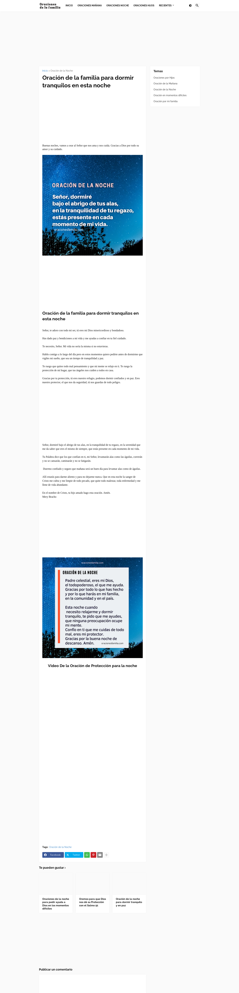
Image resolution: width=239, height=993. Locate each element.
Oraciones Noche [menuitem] (117, 5)
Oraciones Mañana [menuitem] (90, 5)
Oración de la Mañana (165, 83)
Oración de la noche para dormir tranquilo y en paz (129, 902)
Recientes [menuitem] (165, 5)
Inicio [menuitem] (69, 5)
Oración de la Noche (61, 71)
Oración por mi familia (166, 101)
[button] (190, 5)
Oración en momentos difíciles (170, 95)
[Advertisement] (119, 38)
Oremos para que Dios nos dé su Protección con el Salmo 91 (92, 902)
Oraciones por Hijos (164, 77)
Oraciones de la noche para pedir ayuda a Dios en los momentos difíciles (55, 903)
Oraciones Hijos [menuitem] (143, 5)
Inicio (45, 71)
